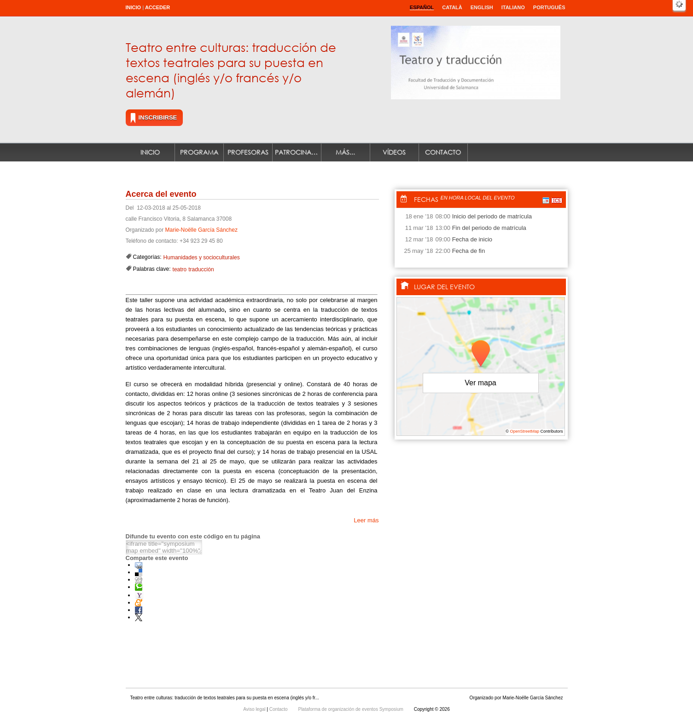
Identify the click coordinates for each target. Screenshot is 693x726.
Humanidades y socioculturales (201, 257)
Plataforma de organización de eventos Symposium (351, 709)
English (482, 7)
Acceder (157, 7)
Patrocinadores (298, 152)
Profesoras (247, 152)
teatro (180, 269)
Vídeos (394, 152)
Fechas (426, 199)
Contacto (443, 152)
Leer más (366, 520)
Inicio (133, 7)
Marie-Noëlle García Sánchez (201, 230)
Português (549, 7)
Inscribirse (158, 117)
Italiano (513, 7)
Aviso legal (255, 709)
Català (452, 7)
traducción (201, 269)
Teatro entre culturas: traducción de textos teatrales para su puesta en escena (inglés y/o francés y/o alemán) (231, 70)
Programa (199, 152)
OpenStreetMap (524, 431)
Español (422, 7)
